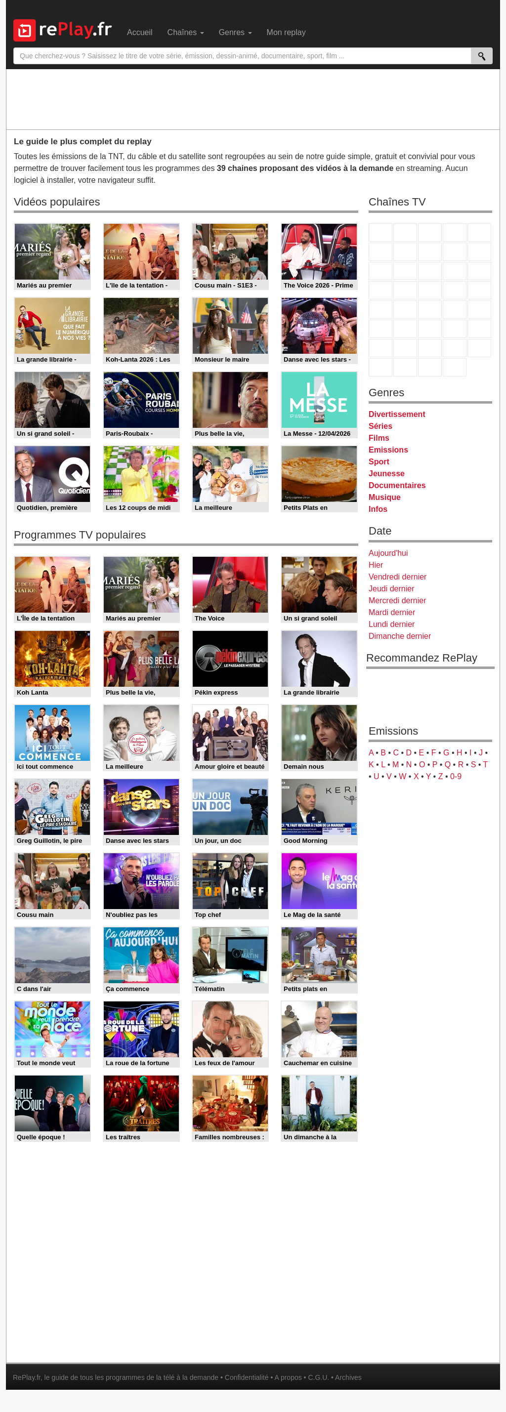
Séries (380, 426)
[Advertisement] (253, 99)
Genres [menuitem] (235, 32)
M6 (380, 252)
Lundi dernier (392, 624)
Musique (385, 497)
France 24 (405, 329)
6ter (454, 271)
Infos (378, 509)
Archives (348, 1377)
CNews (430, 309)
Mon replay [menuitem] (286, 32)
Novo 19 (380, 309)
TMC (454, 252)
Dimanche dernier (400, 636)
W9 (430, 252)
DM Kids (479, 348)
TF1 (380, 232)
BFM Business (479, 309)
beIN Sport (430, 329)
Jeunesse (387, 473)
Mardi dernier (392, 612)
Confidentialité (247, 1377)
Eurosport (454, 329)
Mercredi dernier (397, 600)
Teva (430, 290)
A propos (287, 1377)
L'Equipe (479, 329)
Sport (379, 461)
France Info (405, 309)
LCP (405, 367)
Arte (405, 252)
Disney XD (454, 348)
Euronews (380, 329)
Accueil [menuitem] (140, 32)
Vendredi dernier (397, 577)
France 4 (380, 271)
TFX (479, 252)
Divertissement (397, 414)
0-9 (456, 776)
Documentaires (397, 485)
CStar (405, 271)
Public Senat (430, 367)
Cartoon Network (430, 348)
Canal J (405, 348)
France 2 (405, 232)
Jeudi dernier (392, 588)
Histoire (454, 367)
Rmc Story (380, 290)
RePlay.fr (27, 1377)
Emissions (388, 450)
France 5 (479, 232)
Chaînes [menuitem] (186, 32)
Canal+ (454, 232)
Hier (376, 565)
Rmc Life (405, 290)
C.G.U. (318, 1377)
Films (379, 438)
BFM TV (454, 309)
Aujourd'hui (388, 553)
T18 (479, 290)
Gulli (380, 348)
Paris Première (454, 290)
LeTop (380, 367)
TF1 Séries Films (430, 271)
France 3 (430, 232)
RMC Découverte (479, 271)
